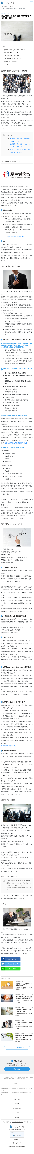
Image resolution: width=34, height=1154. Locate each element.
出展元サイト (17, 1083)
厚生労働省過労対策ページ (16, 236)
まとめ (6, 64)
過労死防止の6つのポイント (12, 58)
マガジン (11, 6)
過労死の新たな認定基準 (11, 55)
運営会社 (17, 1117)
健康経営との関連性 (10, 61)
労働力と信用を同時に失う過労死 (14, 50)
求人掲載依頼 (17, 1108)
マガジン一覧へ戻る (17, 1047)
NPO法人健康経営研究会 (17, 1122)
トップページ (4, 6)
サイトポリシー (17, 1113)
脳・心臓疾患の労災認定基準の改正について (19, 443)
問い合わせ (21, 1069)
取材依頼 (17, 1103)
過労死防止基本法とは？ (11, 53)
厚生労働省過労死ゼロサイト (10, 746)
